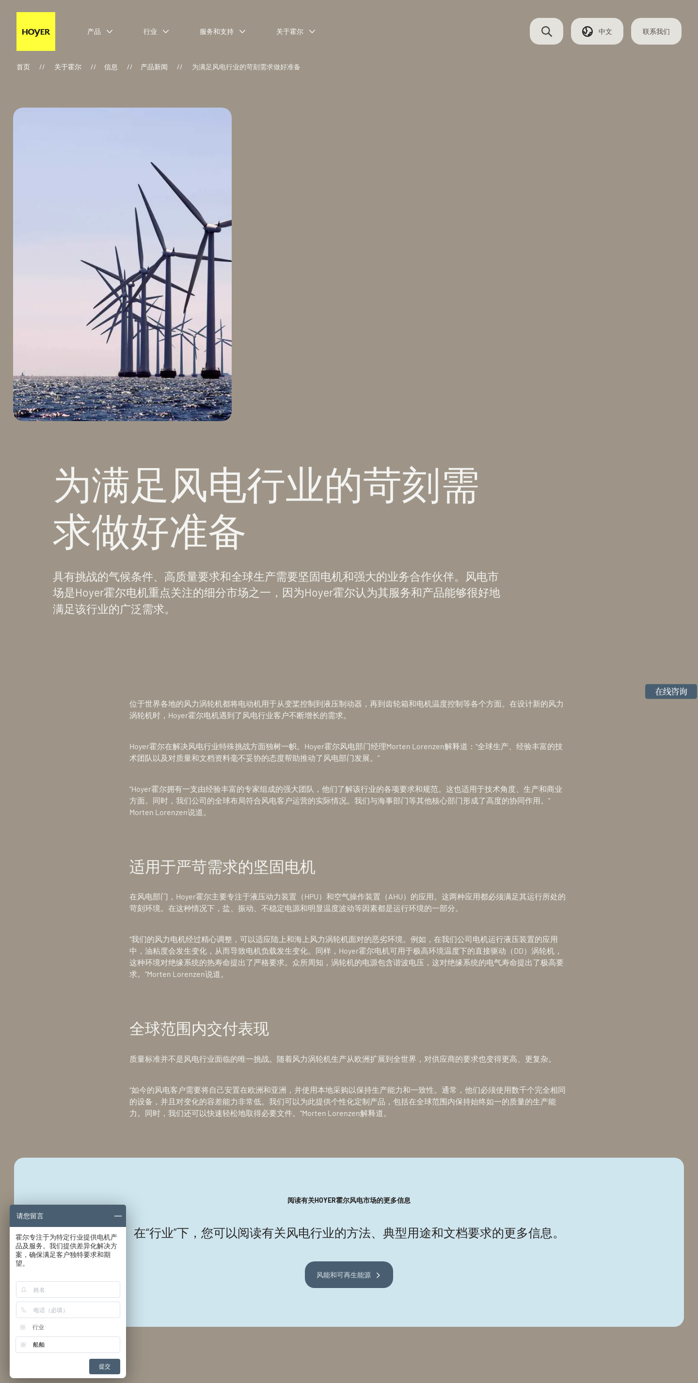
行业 (165, 35)
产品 (109, 35)
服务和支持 (232, 35)
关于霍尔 (305, 35)
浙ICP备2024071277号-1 (198, 1347)
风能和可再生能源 (344, 1068)
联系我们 (649, 35)
